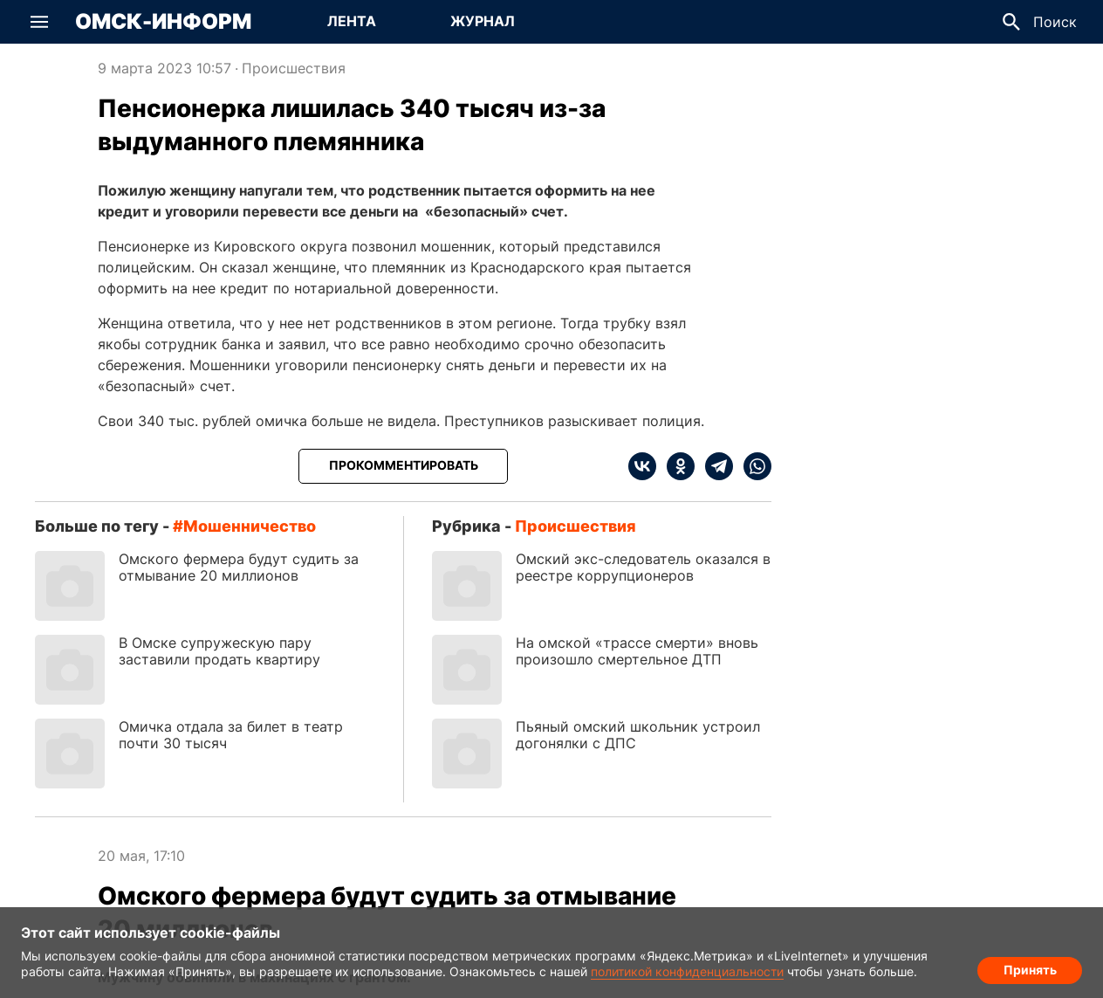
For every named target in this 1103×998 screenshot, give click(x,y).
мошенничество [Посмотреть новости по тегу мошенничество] (249, 526)
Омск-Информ (163, 22)
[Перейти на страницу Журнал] (482, 22)
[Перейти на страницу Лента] (351, 22)
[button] (39, 22)
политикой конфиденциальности (687, 971)
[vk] (642, 466)
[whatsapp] (752, 466)
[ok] (675, 466)
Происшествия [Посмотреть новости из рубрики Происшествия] (294, 68)
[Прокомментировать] (403, 466)
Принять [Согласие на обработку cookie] (1030, 967)
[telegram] (714, 466)
